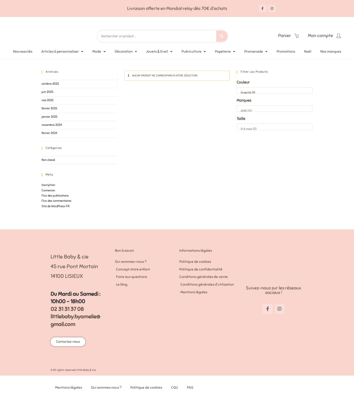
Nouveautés (22, 51)
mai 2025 (48, 100)
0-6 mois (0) (274, 129)
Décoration (126, 51)
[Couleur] (274, 90)
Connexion (48, 190)
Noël (307, 51)
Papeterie (225, 51)
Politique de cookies (146, 387)
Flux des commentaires (56, 201)
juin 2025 (47, 92)
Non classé (48, 160)
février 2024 (49, 133)
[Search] (222, 36)
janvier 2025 (49, 117)
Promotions (286, 51)
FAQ (190, 387)
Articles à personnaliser (62, 51)
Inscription (48, 185)
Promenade (256, 51)
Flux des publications (55, 196)
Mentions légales (68, 387)
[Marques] (274, 108)
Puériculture (194, 51)
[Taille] (274, 127)
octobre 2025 (50, 84)
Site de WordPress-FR (56, 206)
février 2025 (49, 108)
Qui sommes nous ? (106, 387)
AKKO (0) (274, 111)
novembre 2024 (52, 125)
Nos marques (330, 51)
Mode (99, 51)
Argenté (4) (274, 93)
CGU (174, 387)
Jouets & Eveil (159, 51)
